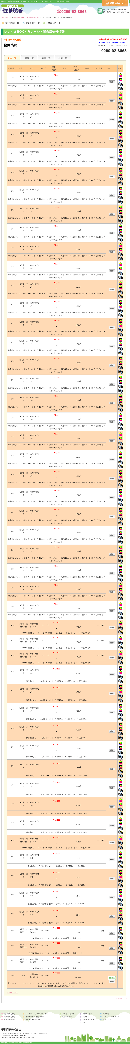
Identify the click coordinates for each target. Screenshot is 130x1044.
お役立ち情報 (67, 1017)
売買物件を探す (9, 1017)
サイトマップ (108, 1019)
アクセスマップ (88, 1019)
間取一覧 (29, 57)
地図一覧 (63, 57)
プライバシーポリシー (111, 1017)
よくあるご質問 (68, 1014)
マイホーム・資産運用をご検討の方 (39, 1014)
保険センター (87, 1014)
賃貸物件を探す (19, 17)
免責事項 (106, 1014)
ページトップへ (121, 998)
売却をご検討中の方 (33, 1019)
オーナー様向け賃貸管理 (35, 1017)
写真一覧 (46, 57)
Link (84, 1022)
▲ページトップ (12, 993)
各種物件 (12, 57)
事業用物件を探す (10, 1019)
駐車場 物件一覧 (33, 17)
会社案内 (86, 1017)
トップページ (6, 17)
